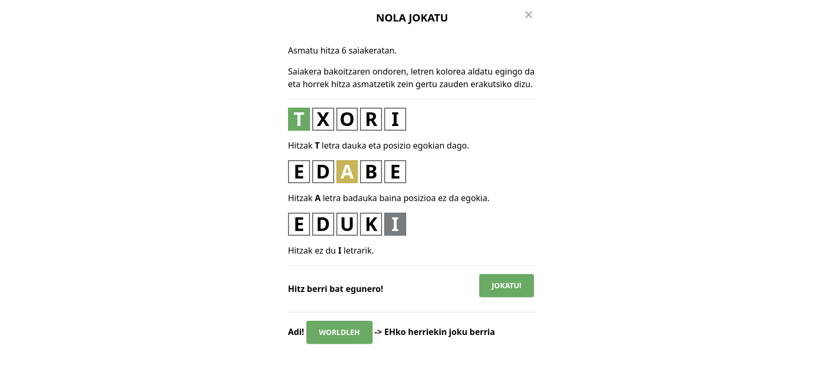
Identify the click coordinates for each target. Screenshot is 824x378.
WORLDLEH (339, 332)
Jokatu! (506, 285)
